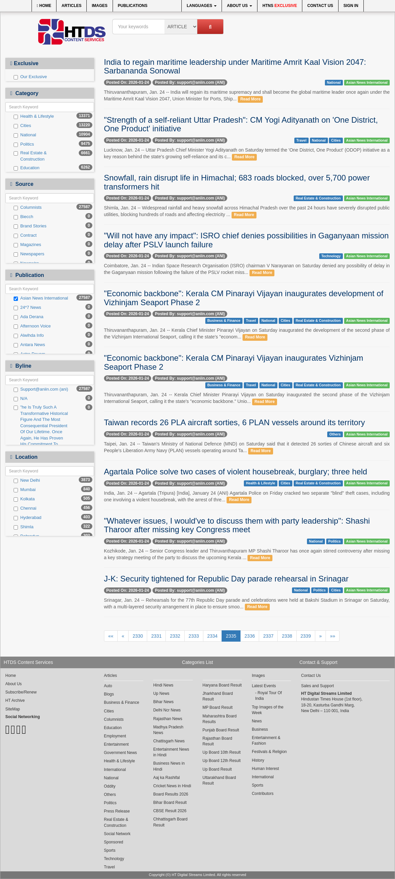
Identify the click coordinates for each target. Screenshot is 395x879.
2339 (306, 636)
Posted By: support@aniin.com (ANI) (190, 82)
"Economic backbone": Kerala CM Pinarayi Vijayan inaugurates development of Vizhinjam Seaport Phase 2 (243, 298)
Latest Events (264, 686)
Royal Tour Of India (268, 696)
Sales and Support (317, 686)
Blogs (109, 694)
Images (99, 5)
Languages (202, 5)
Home (44, 5)
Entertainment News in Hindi (171, 752)
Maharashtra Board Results (220, 719)
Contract (25, 235)
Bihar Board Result (170, 802)
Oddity (110, 786)
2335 (231, 636)
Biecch (23, 216)
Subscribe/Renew (21, 692)
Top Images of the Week (267, 710)
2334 (212, 636)
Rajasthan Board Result (217, 741)
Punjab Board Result (221, 730)
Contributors (262, 793)
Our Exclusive (30, 76)
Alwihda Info (29, 335)
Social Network (117, 833)
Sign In (351, 5)
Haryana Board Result (222, 685)
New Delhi (27, 480)
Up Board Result (217, 769)
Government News (120, 752)
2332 (175, 636)
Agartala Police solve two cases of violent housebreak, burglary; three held (235, 471)
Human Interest (265, 768)
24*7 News (27, 307)
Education (27, 168)
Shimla (24, 527)
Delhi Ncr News (167, 710)
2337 (268, 636)
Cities (22, 125)
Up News (161, 693)
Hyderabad (28, 517)
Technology (331, 256)
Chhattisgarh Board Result (170, 822)
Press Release (117, 811)
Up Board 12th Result (222, 760)
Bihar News (163, 701)
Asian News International (41, 298)
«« (111, 636)
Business (260, 729)
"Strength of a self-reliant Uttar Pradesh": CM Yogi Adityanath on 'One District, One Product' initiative (241, 124)
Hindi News (163, 685)
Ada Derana (28, 316)
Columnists (28, 207)
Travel (301, 140)
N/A (21, 398)
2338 (287, 636)
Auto (108, 686)
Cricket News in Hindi (172, 786)
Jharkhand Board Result (218, 696)
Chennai (25, 508)
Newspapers (29, 254)
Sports (110, 850)
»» (332, 636)
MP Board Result (218, 707)
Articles (71, 5)
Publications (133, 5)
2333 (194, 636)
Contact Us (320, 5)
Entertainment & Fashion (266, 740)
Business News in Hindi (169, 766)
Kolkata (24, 499)
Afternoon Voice (32, 326)
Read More (250, 99)
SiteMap (12, 709)
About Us (239, 5)
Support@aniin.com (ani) (41, 389)
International (115, 769)
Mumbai (25, 489)
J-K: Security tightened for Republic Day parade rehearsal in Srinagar (226, 578)
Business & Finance (224, 320)
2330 (138, 636)
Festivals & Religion (269, 751)
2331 (156, 636)
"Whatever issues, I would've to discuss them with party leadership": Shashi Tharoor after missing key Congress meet (237, 525)
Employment (115, 736)
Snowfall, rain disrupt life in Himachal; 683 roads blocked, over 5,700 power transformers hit (237, 182)
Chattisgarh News (169, 741)
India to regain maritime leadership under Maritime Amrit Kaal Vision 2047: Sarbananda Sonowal (235, 66)
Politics (24, 144)
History (258, 760)
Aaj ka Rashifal (166, 777)
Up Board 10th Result (222, 752)
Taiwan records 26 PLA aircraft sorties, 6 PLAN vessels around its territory (234, 422)
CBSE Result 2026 (169, 811)
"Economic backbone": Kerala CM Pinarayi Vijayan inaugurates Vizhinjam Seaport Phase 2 (233, 362)
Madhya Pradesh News (168, 730)
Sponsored (113, 842)
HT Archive (15, 700)
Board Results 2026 (170, 794)
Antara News (29, 344)
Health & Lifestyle (34, 116)
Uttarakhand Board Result (219, 780)
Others (335, 434)
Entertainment (116, 744)
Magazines (27, 244)
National (25, 135)
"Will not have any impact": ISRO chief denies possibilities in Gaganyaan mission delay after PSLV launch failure (246, 240)
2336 (250, 636)
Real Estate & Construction (30, 156)
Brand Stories (30, 226)
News (257, 721)
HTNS (279, 5)
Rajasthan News (167, 718)
